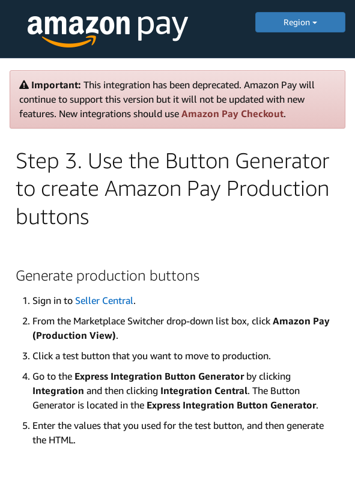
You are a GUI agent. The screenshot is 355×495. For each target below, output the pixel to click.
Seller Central (104, 300)
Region (300, 22)
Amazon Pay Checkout (232, 114)
